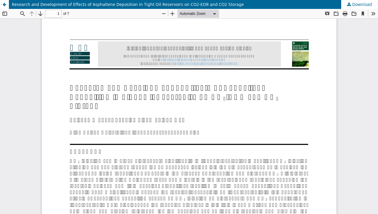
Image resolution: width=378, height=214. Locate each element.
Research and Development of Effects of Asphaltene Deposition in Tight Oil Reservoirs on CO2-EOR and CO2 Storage (128, 4)
